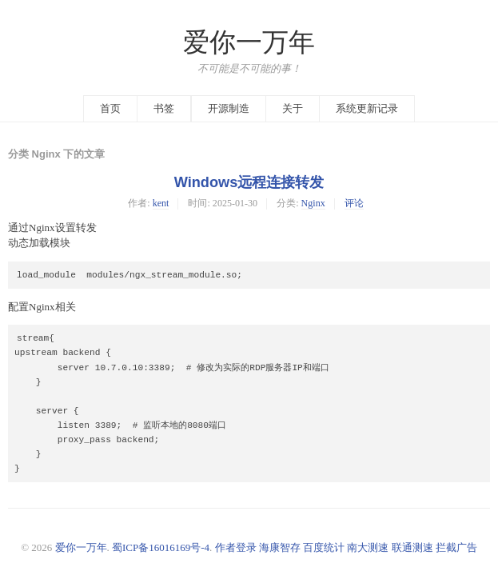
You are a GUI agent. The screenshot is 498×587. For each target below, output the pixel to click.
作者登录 (236, 547)
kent (161, 203)
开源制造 (228, 108)
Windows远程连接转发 (249, 182)
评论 (354, 203)
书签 (163, 108)
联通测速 (412, 547)
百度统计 (324, 547)
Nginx (313, 203)
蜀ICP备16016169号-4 (160, 547)
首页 (110, 108)
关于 (292, 108)
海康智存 (280, 547)
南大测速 (367, 547)
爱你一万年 (249, 42)
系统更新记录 (367, 108)
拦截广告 (456, 547)
